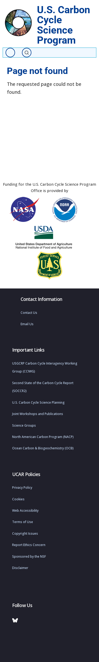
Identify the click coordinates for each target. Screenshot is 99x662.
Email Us (27, 324)
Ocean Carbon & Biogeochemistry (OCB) (43, 448)
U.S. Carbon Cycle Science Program (63, 25)
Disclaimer (20, 568)
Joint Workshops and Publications (37, 414)
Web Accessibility (25, 510)
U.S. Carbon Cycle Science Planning (38, 402)
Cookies (18, 499)
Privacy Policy (22, 487)
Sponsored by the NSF (29, 556)
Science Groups (24, 425)
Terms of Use (22, 522)
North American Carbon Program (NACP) (43, 437)
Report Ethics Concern (28, 545)
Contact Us (29, 312)
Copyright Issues (25, 533)
